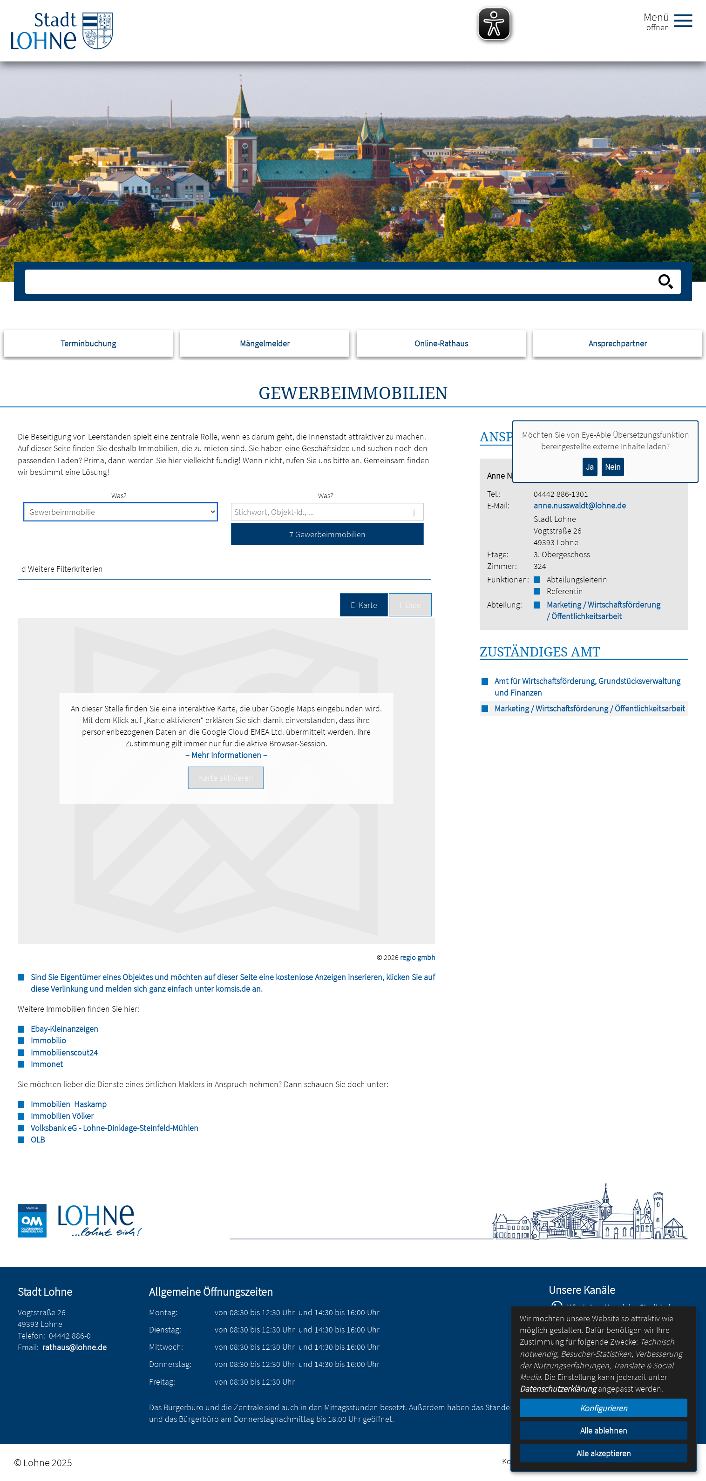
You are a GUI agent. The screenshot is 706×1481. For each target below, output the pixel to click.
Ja (590, 466)
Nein (613, 466)
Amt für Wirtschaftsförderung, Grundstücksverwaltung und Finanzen (587, 687)
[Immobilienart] (120, 512)
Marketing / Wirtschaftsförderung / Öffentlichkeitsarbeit (603, 610)
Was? (118, 495)
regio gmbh (417, 957)
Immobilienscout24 (64, 1052)
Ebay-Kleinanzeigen (64, 1028)
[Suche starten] (665, 281)
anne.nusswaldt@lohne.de (580, 505)
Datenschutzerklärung (558, 1388)
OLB (38, 1139)
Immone (45, 1064)
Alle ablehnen (603, 1430)
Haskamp (89, 1104)
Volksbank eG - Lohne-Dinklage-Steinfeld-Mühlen (114, 1128)
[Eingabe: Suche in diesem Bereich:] (342, 281)
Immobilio (48, 1040)
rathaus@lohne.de (74, 1347)
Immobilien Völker (62, 1115)
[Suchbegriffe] (327, 512)
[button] (327, 534)
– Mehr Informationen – (226, 755)
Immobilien (50, 1104)
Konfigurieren (603, 1408)
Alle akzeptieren (604, 1453)
